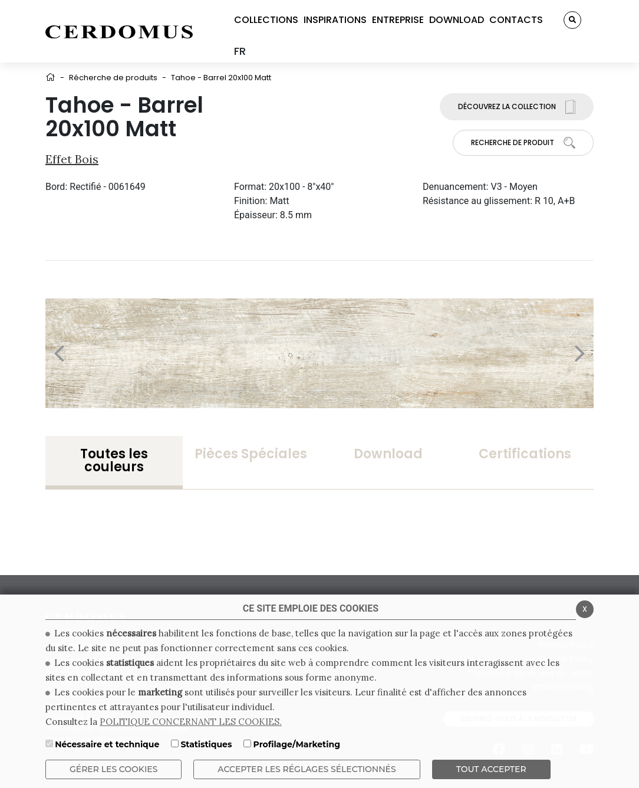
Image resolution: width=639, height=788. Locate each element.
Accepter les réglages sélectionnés (307, 769)
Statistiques (206, 744)
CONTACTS (516, 20)
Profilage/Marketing (296, 744)
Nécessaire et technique (107, 744)
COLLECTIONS (266, 20)
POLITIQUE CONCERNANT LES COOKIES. (191, 721)
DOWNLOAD (456, 20)
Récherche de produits (113, 77)
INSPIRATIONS (335, 20)
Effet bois (71, 159)
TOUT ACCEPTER (491, 769)
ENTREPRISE (398, 20)
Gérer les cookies (113, 769)
